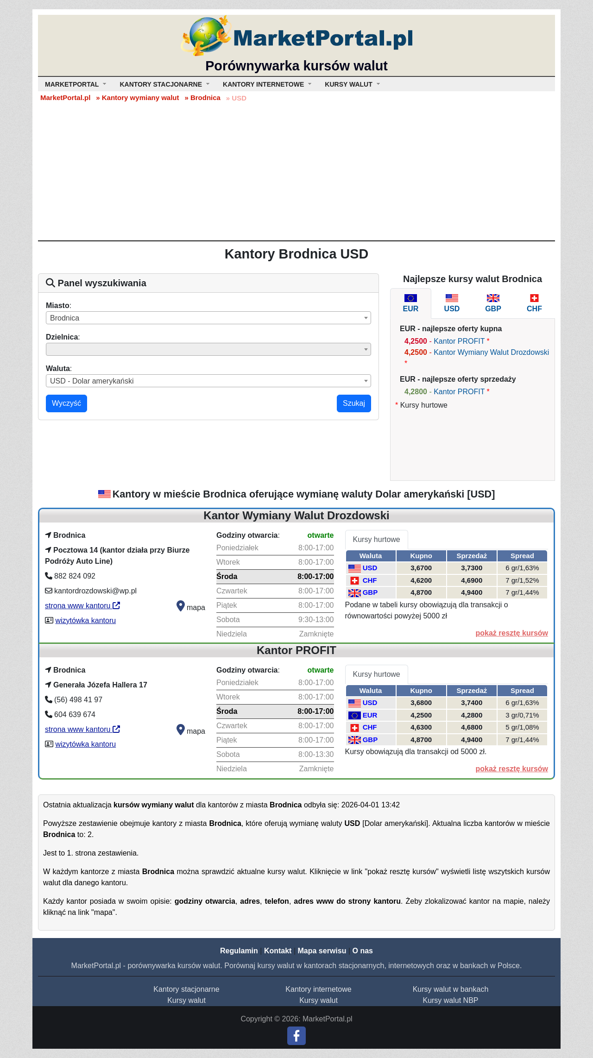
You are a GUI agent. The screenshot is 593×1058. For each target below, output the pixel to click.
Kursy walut (186, 1000)
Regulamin (239, 951)
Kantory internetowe (318, 989)
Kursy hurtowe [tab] (376, 539)
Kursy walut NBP (450, 1000)
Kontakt (278, 951)
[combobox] (208, 317)
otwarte (321, 535)
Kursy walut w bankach (451, 989)
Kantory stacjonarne (186, 989)
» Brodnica (202, 97)
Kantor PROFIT (459, 341)
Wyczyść (66, 403)
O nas (362, 951)
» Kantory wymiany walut (137, 97)
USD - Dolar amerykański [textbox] (91, 381)
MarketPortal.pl (65, 97)
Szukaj (354, 403)
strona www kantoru (82, 606)
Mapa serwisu (322, 951)
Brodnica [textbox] (64, 318)
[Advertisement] (296, 171)
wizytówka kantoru (85, 620)
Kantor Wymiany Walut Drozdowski (491, 352)
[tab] (410, 303)
